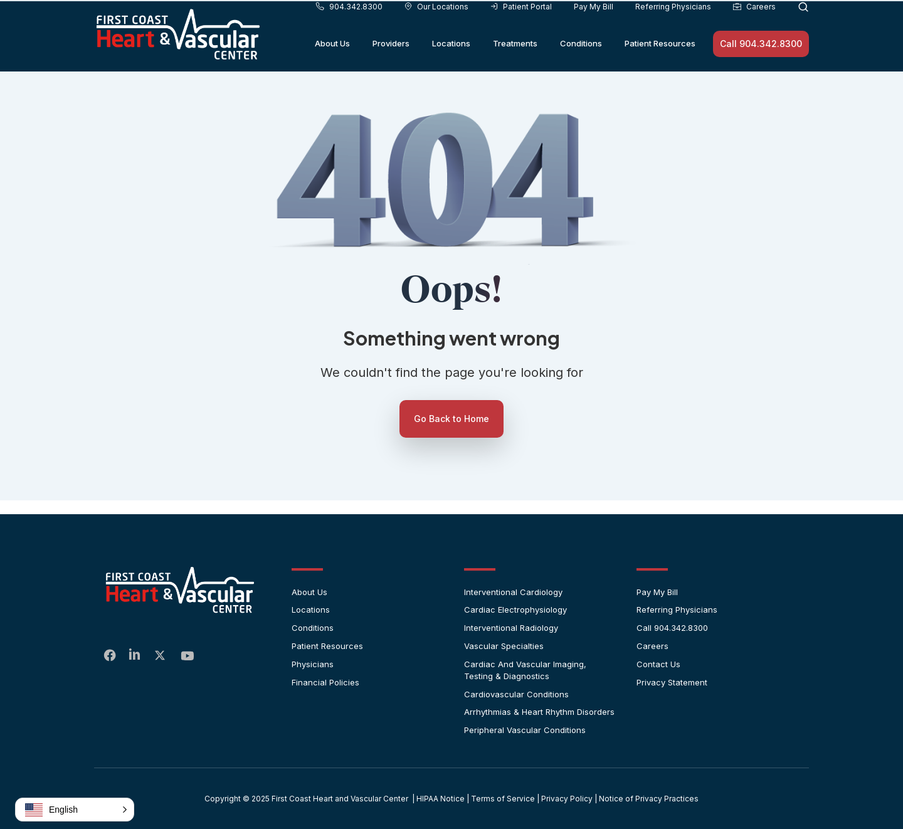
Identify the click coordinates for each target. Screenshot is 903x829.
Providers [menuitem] (390, 61)
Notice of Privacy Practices (649, 798)
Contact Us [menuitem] (658, 664)
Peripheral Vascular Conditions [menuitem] (525, 730)
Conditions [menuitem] (581, 61)
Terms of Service (503, 798)
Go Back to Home (451, 418)
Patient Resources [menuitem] (660, 61)
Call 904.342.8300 (761, 61)
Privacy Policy (567, 798)
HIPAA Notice (440, 798)
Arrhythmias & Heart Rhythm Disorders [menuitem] (539, 712)
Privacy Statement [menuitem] (671, 682)
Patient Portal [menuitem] (521, 24)
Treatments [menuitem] (515, 61)
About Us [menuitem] (332, 61)
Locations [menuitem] (451, 61)
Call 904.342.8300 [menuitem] (672, 628)
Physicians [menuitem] (313, 664)
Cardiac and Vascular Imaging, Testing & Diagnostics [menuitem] (525, 670)
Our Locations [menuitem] (436, 24)
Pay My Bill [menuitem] (593, 24)
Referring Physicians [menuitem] (673, 24)
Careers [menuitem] (754, 24)
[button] (75, 809)
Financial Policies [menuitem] (325, 682)
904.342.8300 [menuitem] (349, 24)
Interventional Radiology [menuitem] (511, 628)
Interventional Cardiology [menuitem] (513, 592)
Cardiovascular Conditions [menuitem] (516, 694)
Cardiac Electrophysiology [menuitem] (515, 610)
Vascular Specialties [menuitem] (504, 646)
